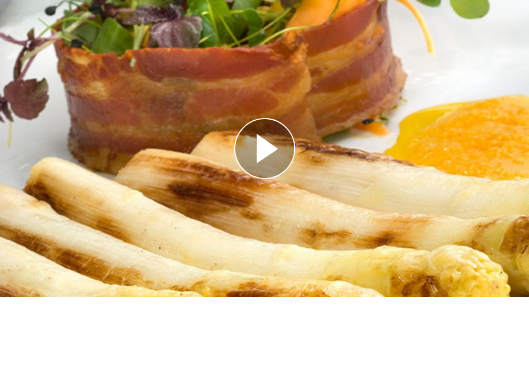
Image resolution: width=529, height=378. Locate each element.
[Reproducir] (264, 148)
